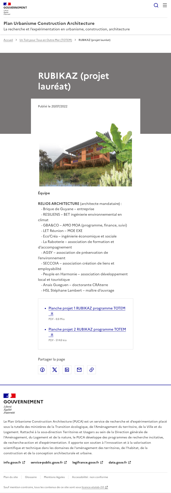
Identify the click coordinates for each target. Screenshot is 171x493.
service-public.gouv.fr (47, 462)
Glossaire (31, 477)
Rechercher (156, 5)
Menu (164, 5)
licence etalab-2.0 (93, 487)
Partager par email (79, 369)
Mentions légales (54, 477)
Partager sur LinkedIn (67, 369)
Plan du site (11, 477)
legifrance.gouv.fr (85, 462)
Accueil (8, 40)
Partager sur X (54, 369)
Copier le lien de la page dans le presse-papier (91, 369)
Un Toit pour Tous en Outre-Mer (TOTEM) (46, 40)
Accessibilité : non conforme (90, 477)
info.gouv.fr (12, 462)
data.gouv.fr (118, 462)
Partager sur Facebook (42, 369)
